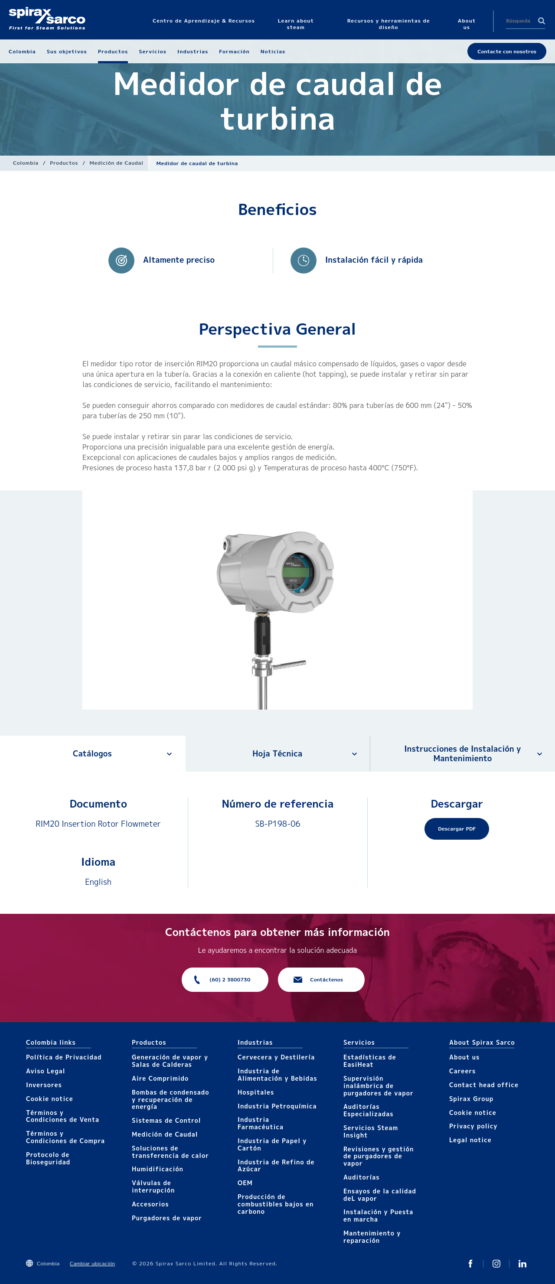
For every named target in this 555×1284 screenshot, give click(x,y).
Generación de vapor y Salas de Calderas (170, 1061)
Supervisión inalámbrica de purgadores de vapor (378, 1085)
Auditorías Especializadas (368, 1110)
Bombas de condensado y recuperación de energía (170, 1099)
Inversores (44, 1085)
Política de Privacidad (63, 1057)
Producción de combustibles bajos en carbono (275, 1204)
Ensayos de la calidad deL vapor (379, 1195)
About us (464, 1057)
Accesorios (150, 1204)
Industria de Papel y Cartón (272, 1144)
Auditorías (361, 1177)
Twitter (470, 1264)
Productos (64, 162)
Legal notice (470, 1140)
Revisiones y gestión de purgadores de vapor (378, 1156)
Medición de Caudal (117, 162)
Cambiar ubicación (92, 1263)
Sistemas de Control (166, 1120)
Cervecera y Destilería (276, 1057)
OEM (245, 1183)
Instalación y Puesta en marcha (378, 1215)
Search (541, 20)
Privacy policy (473, 1126)
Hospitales (256, 1092)
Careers (462, 1071)
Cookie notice (49, 1099)
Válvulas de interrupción (153, 1186)
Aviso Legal (45, 1071)
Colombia (26, 162)
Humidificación (157, 1169)
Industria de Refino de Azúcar (276, 1165)
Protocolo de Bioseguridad (48, 1158)
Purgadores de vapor (167, 1218)
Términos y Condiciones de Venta (62, 1116)
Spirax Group (471, 1099)
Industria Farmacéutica (261, 1123)
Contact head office (484, 1085)
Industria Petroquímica (277, 1106)
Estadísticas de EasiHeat (369, 1061)
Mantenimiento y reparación (372, 1237)
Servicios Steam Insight (370, 1131)
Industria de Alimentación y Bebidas (277, 1074)
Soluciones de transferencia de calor (170, 1152)
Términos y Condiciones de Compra (65, 1137)
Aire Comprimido (160, 1078)
